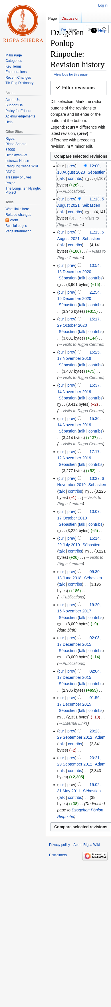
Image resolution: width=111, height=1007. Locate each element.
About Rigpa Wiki (86, 845)
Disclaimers (58, 855)
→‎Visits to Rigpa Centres (80, 344)
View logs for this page (71, 74)
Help (102, 30)
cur (61, 199)
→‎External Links (73, 723)
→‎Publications (71, 191)
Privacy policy (59, 845)
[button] (78, 88)
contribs (75, 178)
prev (71, 166)
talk (61, 178)
